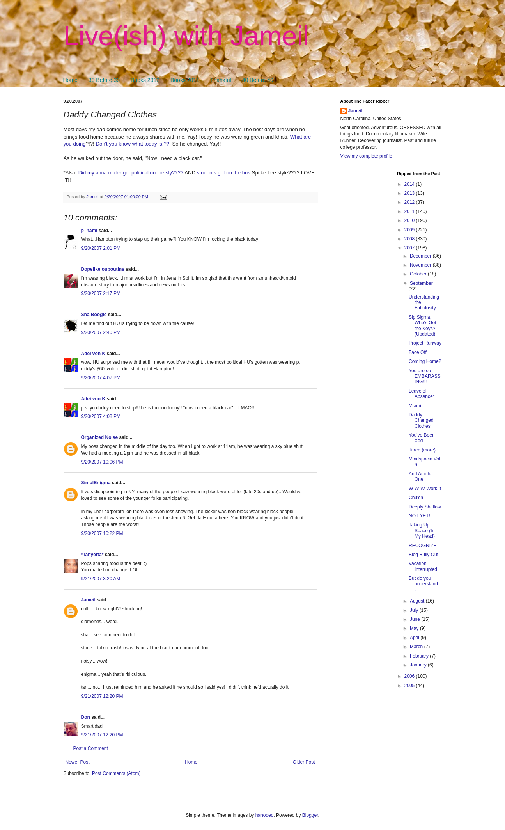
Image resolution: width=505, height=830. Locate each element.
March (417, 646)
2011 (410, 211)
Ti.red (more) (422, 450)
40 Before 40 (257, 80)
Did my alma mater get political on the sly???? (131, 173)
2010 (410, 220)
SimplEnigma (96, 482)
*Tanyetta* (92, 554)
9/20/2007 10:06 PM (102, 462)
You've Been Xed (422, 437)
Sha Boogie (94, 314)
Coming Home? (425, 361)
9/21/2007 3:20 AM (100, 578)
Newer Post (78, 762)
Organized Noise (99, 437)
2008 (410, 239)
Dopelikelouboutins (102, 269)
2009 (410, 230)
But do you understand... (425, 584)
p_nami (89, 230)
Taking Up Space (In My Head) (422, 530)
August (418, 601)
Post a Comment (90, 748)
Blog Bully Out (423, 554)
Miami (415, 406)
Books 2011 (184, 80)
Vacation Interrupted (423, 566)
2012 (410, 202)
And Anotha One (421, 476)
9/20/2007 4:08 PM (100, 416)
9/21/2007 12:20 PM (102, 696)
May (415, 628)
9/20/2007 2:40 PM (100, 332)
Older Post (304, 762)
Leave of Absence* (421, 393)
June (415, 619)
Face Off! (418, 352)
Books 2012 (145, 80)
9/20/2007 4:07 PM (100, 377)
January (419, 665)
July (415, 610)
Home (70, 80)
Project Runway (425, 343)
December (421, 256)
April (415, 637)
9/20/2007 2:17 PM (100, 293)
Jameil (88, 600)
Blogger (310, 815)
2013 (410, 193)
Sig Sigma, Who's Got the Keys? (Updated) (422, 326)
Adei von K (93, 353)
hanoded (264, 815)
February (420, 656)
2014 (410, 184)
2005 (410, 685)
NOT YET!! (420, 516)
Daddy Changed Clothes (421, 420)
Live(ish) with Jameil (186, 36)
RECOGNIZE (422, 545)
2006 (410, 676)
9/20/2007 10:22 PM (102, 533)
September (421, 283)
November (421, 265)
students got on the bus (223, 173)
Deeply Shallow (425, 507)
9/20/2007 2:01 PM (100, 248)
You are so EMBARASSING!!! (425, 376)
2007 (410, 248)
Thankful (220, 80)
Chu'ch (416, 497)
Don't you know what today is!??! (133, 144)
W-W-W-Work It (425, 488)
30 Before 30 (104, 80)
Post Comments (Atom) (116, 773)
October (419, 274)
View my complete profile (366, 156)
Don (85, 717)
